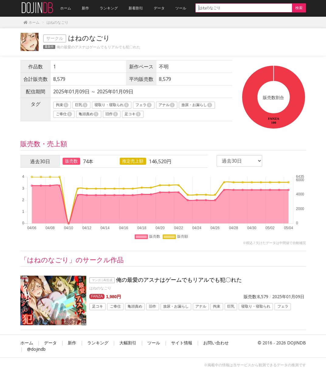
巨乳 (81, 105)
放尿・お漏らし (196, 105)
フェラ (144, 105)
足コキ (133, 114)
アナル (167, 105)
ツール (153, 343)
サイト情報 (181, 343)
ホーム (26, 343)
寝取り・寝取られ (111, 105)
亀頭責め (88, 114)
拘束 (62, 105)
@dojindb (36, 349)
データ (50, 343)
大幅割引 (127, 343)
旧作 (111, 114)
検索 (299, 7)
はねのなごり (100, 288)
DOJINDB (296, 343)
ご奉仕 (64, 114)
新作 (72, 343)
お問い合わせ (216, 343)
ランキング (97, 343)
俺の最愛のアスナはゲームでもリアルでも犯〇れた (98, 47)
